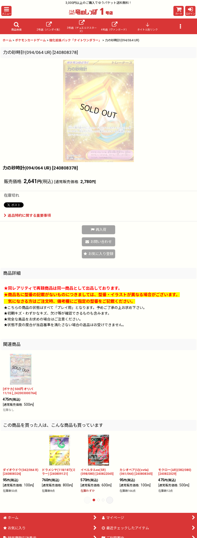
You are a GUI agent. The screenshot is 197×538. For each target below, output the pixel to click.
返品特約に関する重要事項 (27, 215)
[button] (6, 11)
